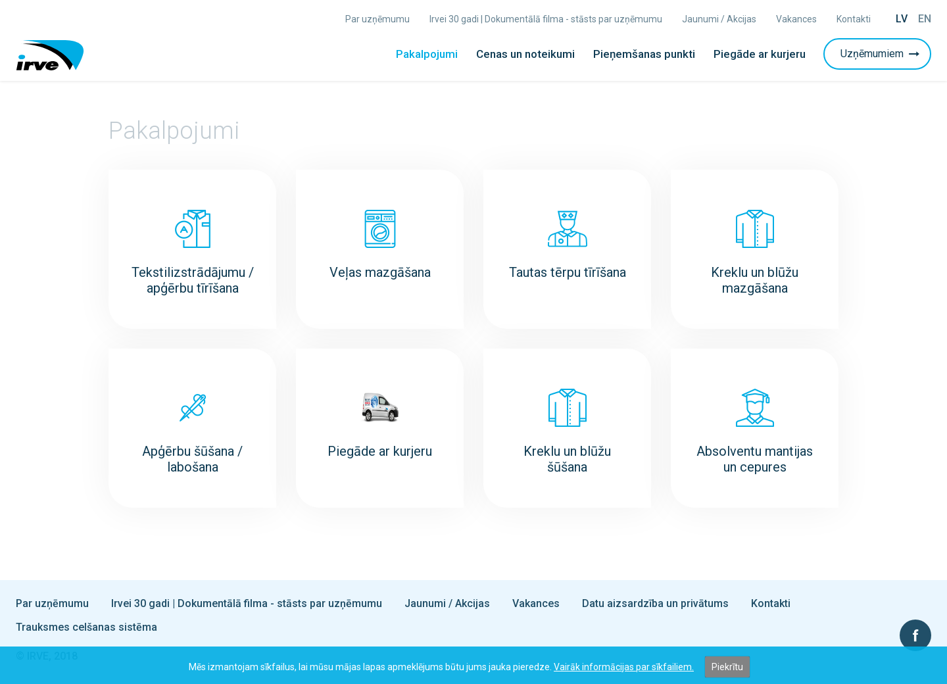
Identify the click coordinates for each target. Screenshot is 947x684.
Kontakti (854, 19)
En (924, 19)
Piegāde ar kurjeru (760, 54)
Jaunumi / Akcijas (719, 19)
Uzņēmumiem (881, 53)
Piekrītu (727, 667)
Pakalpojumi (427, 54)
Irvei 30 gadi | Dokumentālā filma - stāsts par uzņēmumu (545, 19)
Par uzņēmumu (377, 19)
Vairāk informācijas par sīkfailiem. (624, 667)
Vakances (796, 19)
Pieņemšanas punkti (644, 54)
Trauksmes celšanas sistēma (86, 627)
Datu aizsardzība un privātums (655, 603)
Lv (902, 19)
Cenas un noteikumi (525, 54)
